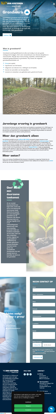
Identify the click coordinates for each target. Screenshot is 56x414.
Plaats (36, 301)
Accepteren (28, 410)
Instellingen (28, 402)
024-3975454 (8, 325)
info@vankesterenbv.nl (44, 393)
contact (51, 160)
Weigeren (28, 406)
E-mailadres (38, 323)
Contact (7, 35)
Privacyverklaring (42, 351)
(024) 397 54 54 (43, 391)
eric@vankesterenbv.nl (11, 328)
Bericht (36, 330)
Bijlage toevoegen (39, 341)
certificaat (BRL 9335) (23, 139)
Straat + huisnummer (40, 294)
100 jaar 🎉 (3, 413)
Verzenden (40, 357)
